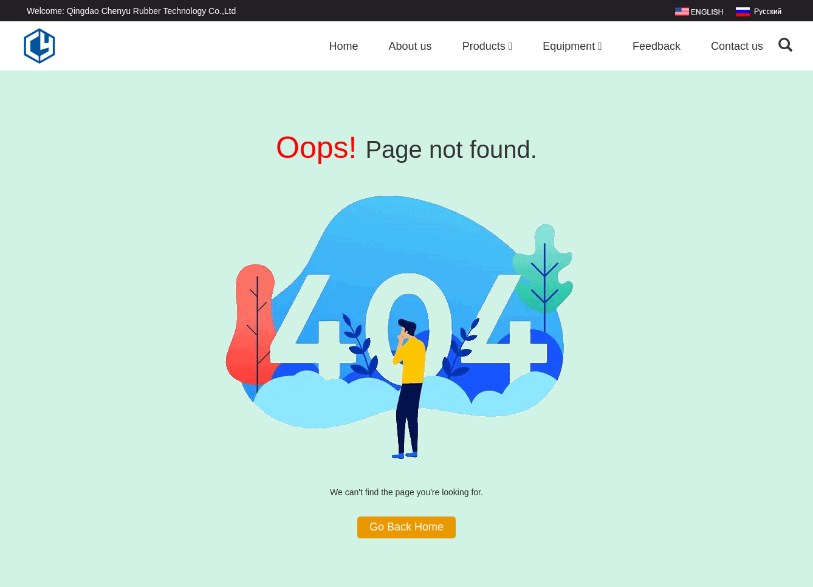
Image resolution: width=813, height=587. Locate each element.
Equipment (572, 46)
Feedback (657, 46)
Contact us (737, 46)
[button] (511, 46)
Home (343, 46)
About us (410, 46)
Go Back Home (406, 527)
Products (487, 46)
